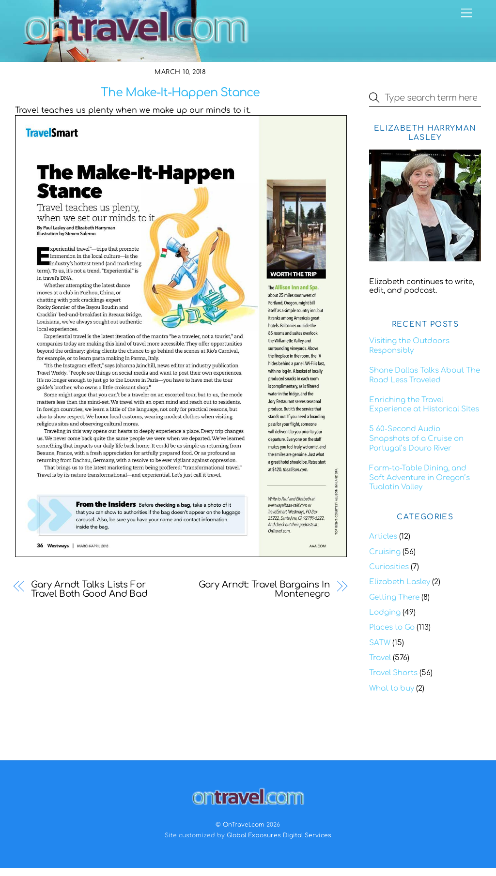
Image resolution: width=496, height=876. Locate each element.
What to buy (391, 688)
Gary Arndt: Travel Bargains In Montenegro (264, 589)
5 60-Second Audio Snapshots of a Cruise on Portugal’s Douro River (416, 439)
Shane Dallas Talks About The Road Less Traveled (424, 375)
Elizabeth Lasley (399, 582)
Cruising (385, 552)
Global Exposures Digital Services (279, 835)
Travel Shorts (393, 673)
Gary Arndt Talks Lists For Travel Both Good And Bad (89, 589)
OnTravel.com (243, 824)
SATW (379, 643)
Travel (380, 658)
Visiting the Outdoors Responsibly (409, 346)
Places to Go (392, 627)
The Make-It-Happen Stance (180, 92)
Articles (383, 536)
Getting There (394, 597)
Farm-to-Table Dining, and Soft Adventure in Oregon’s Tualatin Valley (419, 478)
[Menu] (466, 13)
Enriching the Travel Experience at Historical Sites (424, 405)
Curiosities (389, 567)
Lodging (385, 612)
